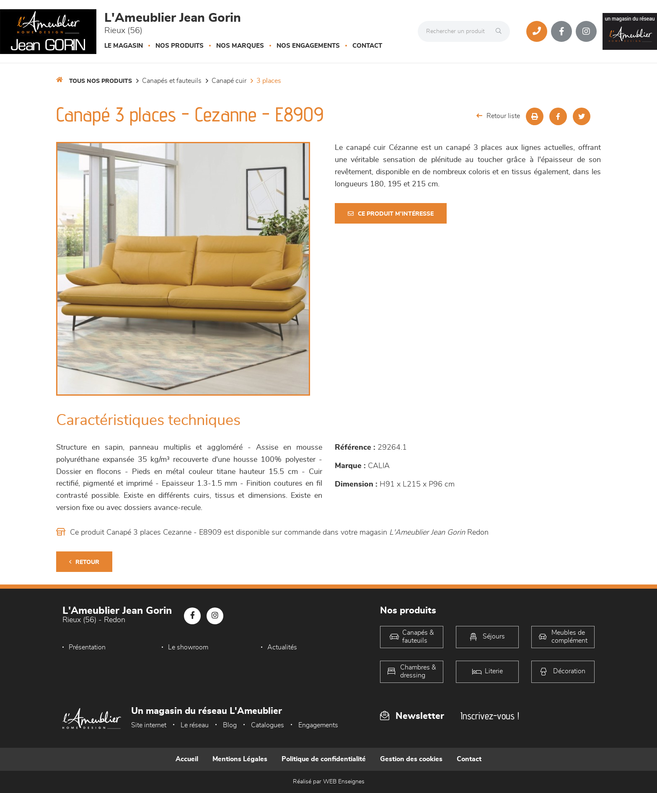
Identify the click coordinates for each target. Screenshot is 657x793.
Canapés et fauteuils (172, 80)
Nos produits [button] (179, 46)
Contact (367, 46)
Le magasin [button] (123, 46)
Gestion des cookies (411, 759)
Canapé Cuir (229, 80)
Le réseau (195, 725)
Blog (230, 725)
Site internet (148, 725)
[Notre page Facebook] (561, 31)
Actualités (282, 647)
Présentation (87, 647)
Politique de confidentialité (324, 759)
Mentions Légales (239, 759)
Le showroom (188, 647)
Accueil (187, 759)
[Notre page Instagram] (586, 31)
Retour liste (498, 115)
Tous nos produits (100, 81)
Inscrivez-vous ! (489, 716)
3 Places (268, 80)
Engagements (318, 725)
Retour (84, 562)
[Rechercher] (500, 31)
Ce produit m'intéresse (391, 214)
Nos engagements (308, 46)
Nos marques (240, 46)
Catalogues (267, 725)
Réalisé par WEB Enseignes (329, 782)
